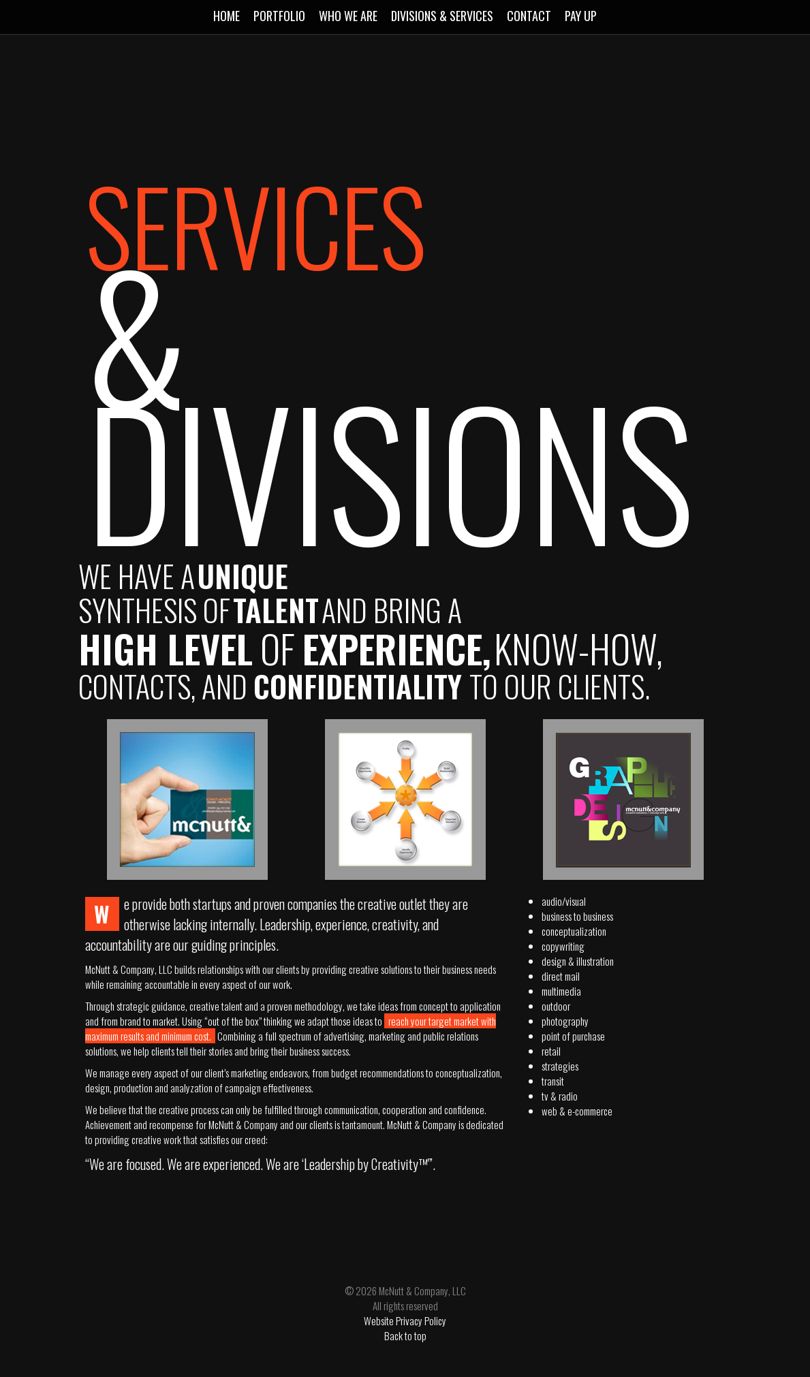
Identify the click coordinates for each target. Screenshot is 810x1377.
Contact (529, 16)
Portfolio (279, 16)
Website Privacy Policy (405, 1320)
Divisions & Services (442, 16)
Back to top (405, 1335)
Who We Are (348, 16)
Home (226, 16)
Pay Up (581, 16)
